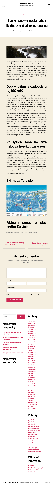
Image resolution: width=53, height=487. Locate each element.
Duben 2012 (31, 361)
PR (28, 445)
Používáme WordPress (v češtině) (29, 483)
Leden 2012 (31, 367)
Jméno (8, 281)
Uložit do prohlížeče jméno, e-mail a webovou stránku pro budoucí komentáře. (26, 295)
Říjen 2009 (31, 407)
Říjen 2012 (31, 357)
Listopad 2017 (32, 329)
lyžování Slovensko (33, 428)
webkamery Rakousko (34, 451)
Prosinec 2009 (32, 403)
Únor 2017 (31, 332)
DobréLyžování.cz (26, 3)
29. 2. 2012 (24, 31)
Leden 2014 (31, 342)
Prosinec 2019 (32, 321)
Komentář (8, 267)
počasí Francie (32, 435)
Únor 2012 (31, 365)
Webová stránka (10, 288)
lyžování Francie (33, 422)
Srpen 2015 (31, 340)
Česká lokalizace (33, 472)
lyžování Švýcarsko (34, 430)
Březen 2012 (31, 363)
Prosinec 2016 (32, 334)
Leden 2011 (31, 384)
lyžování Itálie (26, 15)
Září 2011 (30, 376)
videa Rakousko (32, 447)
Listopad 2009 (32, 405)
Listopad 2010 (32, 388)
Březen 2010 (31, 396)
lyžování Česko (32, 420)
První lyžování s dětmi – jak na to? (13, 353)
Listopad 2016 (32, 336)
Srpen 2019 (31, 323)
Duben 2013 (31, 346)
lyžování (13, 232)
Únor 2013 (31, 348)
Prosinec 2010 (32, 386)
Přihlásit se (31, 466)
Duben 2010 (31, 394)
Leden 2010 (31, 401)
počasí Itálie (31, 437)
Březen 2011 (31, 380)
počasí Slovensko (33, 441)
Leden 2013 (31, 350)
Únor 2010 (31, 399)
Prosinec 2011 (32, 369)
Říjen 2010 (31, 390)
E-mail (29, 281)
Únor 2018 (31, 327)
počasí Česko (32, 433)
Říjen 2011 (31, 373)
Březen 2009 (32, 409)
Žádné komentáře (35, 31)
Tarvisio (35, 232)
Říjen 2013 (31, 344)
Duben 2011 (31, 378)
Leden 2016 (31, 338)
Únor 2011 (31, 382)
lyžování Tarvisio (28, 232)
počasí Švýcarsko (33, 443)
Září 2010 (31, 392)
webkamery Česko (33, 449)
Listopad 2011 (32, 371)
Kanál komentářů (33, 470)
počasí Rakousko (33, 439)
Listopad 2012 (32, 355)
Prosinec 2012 (32, 352)
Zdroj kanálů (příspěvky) (35, 468)
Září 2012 (31, 359)
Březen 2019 (31, 325)
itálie (9, 232)
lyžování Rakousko (33, 426)
